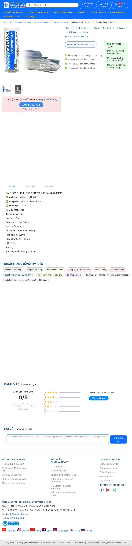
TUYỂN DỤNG (30, 17)
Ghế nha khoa (106, 476)
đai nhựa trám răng (13, 269)
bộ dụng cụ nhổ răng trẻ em (50, 275)
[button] (14, 12)
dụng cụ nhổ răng (34, 269)
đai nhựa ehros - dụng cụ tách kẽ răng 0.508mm (26, 280)
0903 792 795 (31, 104)
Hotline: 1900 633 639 (13, 464)
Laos (47, 530)
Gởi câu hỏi (119, 439)
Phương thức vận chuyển (14, 479)
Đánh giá (30, 186)
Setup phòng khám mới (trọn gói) (62, 480)
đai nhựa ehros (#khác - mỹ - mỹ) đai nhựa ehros (107, 275)
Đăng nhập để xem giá (81, 44)
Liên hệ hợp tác (58, 470)
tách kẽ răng (100, 269)
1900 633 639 (87, 5)
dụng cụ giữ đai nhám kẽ (79, 269)
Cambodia (60, 530)
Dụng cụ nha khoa (108, 468)
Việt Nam (9, 530)
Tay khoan (105, 480)
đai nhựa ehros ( (74, 275)
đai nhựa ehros (117, 269)
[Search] (52, 5)
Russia (86, 530)
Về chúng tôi (57, 466)
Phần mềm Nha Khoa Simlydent (61, 487)
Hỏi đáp (49, 186)
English (23, 530)
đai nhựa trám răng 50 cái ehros (19, 275)
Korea (74, 530)
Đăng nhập (104, 5)
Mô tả (12, 186)
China (35, 530)
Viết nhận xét (98, 398)
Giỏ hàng (120, 5)
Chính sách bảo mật (11, 475)
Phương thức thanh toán (14, 483)
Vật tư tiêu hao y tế (109, 464)
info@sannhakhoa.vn (18, 514)
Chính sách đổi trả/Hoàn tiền (14, 469)
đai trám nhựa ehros (55, 269)
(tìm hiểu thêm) (49, 99)
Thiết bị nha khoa (108, 472)
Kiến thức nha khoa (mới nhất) (63, 494)
